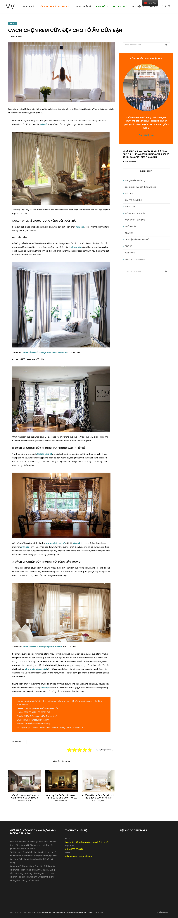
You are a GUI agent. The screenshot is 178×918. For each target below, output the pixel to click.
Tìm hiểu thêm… (146, 135)
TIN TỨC (12, 23)
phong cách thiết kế (55, 543)
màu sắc (80, 227)
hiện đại (76, 543)
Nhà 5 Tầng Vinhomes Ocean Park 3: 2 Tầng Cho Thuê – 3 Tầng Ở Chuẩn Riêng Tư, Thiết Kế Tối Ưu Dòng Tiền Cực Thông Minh (146, 154)
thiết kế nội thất (44, 454)
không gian (76, 247)
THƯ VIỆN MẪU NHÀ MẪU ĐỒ (137, 239)
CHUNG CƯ (130, 206)
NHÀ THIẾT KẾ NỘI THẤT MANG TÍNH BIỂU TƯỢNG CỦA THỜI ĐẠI (61, 796)
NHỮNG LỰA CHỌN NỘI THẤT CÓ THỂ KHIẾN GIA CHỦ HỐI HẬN (98, 796)
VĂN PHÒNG (130, 252)
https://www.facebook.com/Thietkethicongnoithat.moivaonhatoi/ (55, 727)
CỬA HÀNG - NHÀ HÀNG (135, 220)
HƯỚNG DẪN (130, 226)
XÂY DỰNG (31, 708)
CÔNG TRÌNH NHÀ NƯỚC (135, 213)
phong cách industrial (36, 669)
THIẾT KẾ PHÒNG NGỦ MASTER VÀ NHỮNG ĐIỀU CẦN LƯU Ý (24, 796)
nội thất (44, 124)
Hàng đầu (162, 912)
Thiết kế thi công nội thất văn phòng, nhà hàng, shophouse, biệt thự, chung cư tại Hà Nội (67, 912)
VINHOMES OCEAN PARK (135, 259)
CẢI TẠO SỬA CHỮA (133, 200)
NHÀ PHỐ (129, 233)
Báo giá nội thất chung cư (136, 180)
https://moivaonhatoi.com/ (37, 723)
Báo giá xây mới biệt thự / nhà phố (140, 187)
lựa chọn (45, 687)
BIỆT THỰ (129, 193)
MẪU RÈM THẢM (17, 742)
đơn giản (25, 547)
